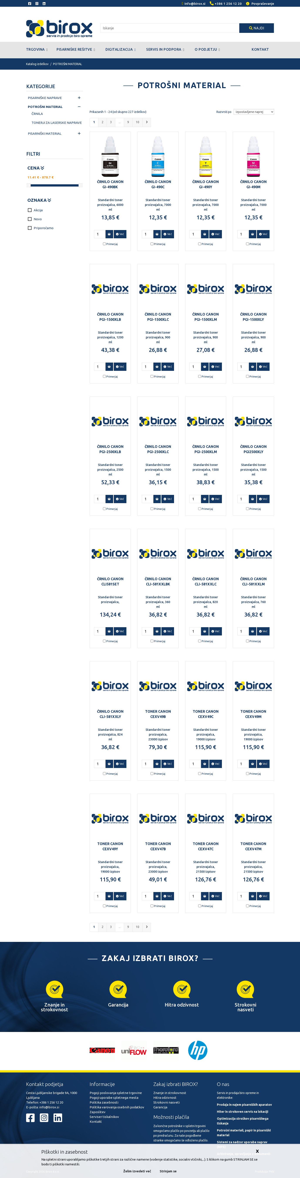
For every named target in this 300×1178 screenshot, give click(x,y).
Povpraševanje (260, 3)
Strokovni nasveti (166, 1102)
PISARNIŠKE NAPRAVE (45, 98)
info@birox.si (49, 1107)
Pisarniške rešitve (76, 49)
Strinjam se (168, 1171)
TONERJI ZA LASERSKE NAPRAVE (57, 122)
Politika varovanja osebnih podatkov (117, 1107)
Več (120, 234)
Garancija (160, 1107)
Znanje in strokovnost (169, 1093)
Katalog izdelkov (37, 64)
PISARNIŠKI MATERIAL (44, 133)
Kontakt (260, 49)
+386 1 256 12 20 (51, 1102)
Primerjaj (112, 243)
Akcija (35, 210)
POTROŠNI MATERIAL (67, 64)
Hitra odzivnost (164, 1097)
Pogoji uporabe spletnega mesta (114, 1097)
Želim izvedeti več (137, 1171)
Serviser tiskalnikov (104, 1117)
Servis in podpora (165, 49)
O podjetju (207, 49)
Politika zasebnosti (104, 1102)
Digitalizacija (121, 49)
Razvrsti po (223, 112)
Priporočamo (41, 228)
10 (137, 122)
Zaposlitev (98, 1112)
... (120, 122)
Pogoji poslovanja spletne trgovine (116, 1093)
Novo (35, 219)
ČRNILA (37, 114)
